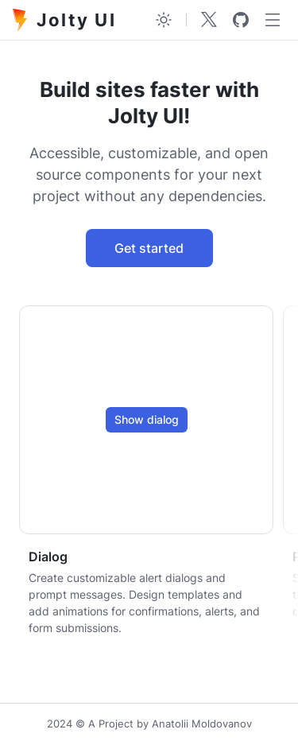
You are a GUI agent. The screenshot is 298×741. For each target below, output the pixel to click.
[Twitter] (209, 20)
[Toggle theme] (163, 20)
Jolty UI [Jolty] (64, 20)
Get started (149, 248)
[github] (240, 20)
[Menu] (272, 20)
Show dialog (146, 419)
